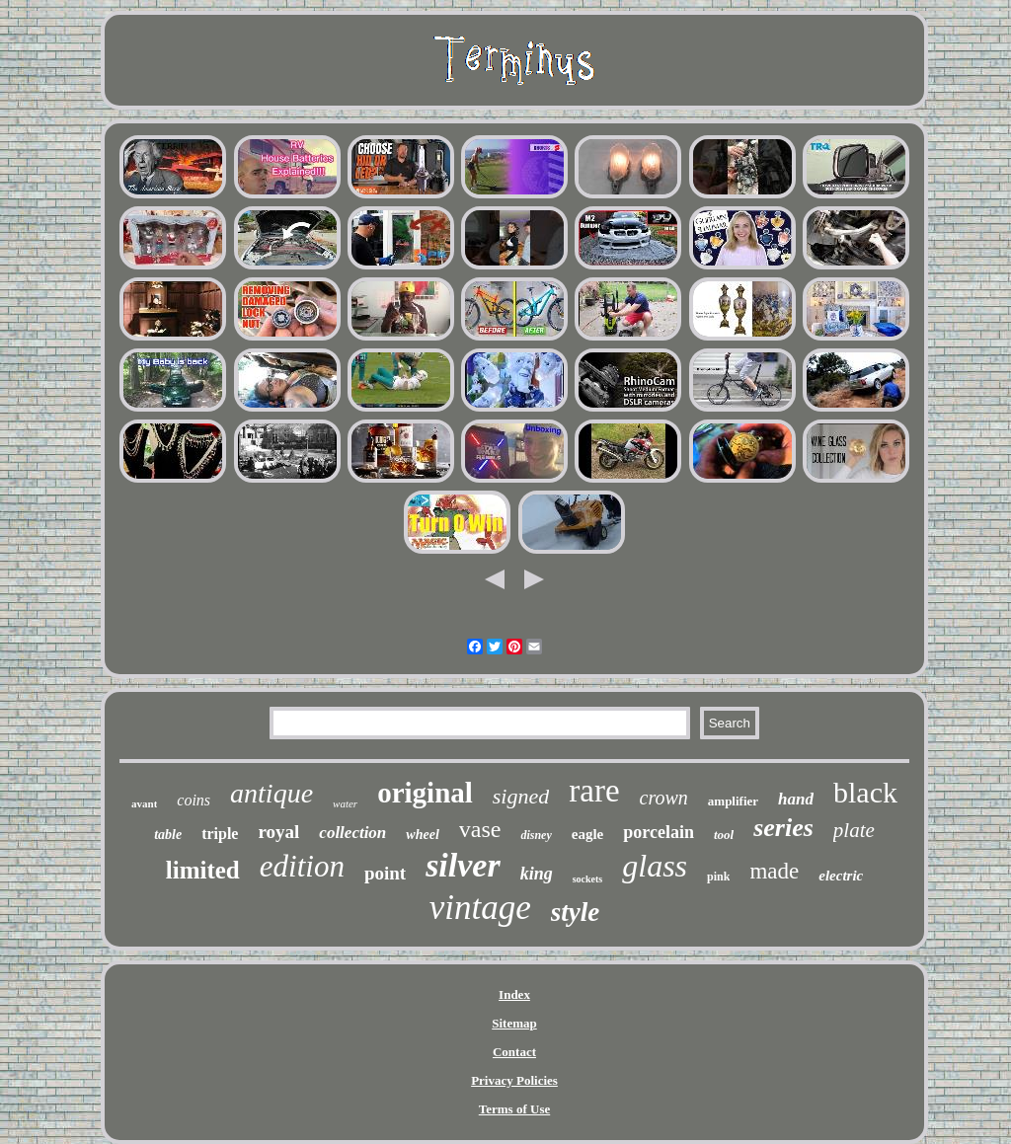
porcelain (658, 832)
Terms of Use (514, 1109)
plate (854, 830)
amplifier (733, 801)
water (345, 803)
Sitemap (514, 1023)
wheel (422, 834)
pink (718, 876)
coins (193, 800)
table (168, 834)
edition (302, 866)
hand (796, 799)
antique (271, 793)
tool (724, 834)
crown (664, 797)
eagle (587, 834)
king (536, 873)
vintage (480, 907)
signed (521, 796)
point (385, 873)
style (575, 912)
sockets (588, 879)
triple (219, 833)
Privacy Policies (514, 1080)
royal (278, 831)
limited (203, 870)
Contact (514, 1051)
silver (463, 865)
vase (480, 829)
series (783, 827)
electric (840, 875)
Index (514, 994)
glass (654, 865)
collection (352, 832)
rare (594, 790)
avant (144, 803)
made (774, 871)
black (865, 792)
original (425, 792)
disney (535, 835)
